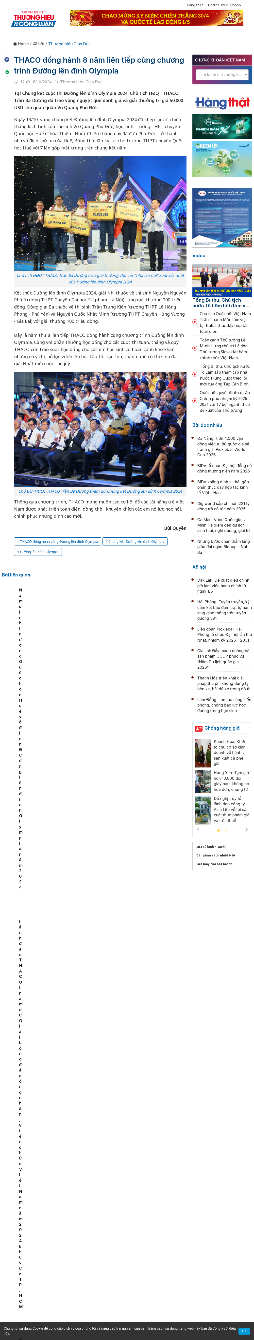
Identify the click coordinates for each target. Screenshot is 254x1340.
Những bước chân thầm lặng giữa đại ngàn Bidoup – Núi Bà (223, 547)
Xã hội (38, 44)
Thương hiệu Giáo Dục (69, 44)
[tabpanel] (35, 626)
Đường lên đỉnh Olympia (39, 551)
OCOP (176, 1238)
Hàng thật (195, 5)
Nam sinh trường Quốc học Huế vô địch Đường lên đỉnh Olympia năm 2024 (95, 632)
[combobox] (222, 74)
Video (198, 255)
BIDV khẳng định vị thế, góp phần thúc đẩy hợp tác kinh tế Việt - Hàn (223, 487)
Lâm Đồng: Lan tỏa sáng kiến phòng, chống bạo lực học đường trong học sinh (224, 705)
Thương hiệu (69, 1238)
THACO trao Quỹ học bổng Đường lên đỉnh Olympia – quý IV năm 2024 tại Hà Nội (35, 632)
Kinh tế (45, 1238)
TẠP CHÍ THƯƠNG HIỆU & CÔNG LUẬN (124, 1318)
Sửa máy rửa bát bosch (214, 864)
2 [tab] (225, 830)
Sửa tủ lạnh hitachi (211, 847)
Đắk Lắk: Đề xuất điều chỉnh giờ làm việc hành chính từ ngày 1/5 (223, 586)
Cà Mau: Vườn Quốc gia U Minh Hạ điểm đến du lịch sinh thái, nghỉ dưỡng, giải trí (223, 525)
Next (247, 830)
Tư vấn (193, 1238)
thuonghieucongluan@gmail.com (106, 1270)
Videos (227, 1238)
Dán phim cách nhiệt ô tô (215, 855)
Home (21, 44)
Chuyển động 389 (102, 1238)
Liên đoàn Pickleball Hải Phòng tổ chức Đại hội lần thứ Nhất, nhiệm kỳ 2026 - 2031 (224, 635)
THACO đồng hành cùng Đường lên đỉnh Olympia (59, 541)
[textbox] (222, 75)
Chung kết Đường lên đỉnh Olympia (136, 541)
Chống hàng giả (222, 728)
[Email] (32, 1278)
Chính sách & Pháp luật (144, 1238)
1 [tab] (218, 830)
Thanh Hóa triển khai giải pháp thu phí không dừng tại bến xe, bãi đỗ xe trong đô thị (224, 684)
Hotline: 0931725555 (224, 5)
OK (244, 1331)
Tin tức (27, 1238)
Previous (198, 830)
